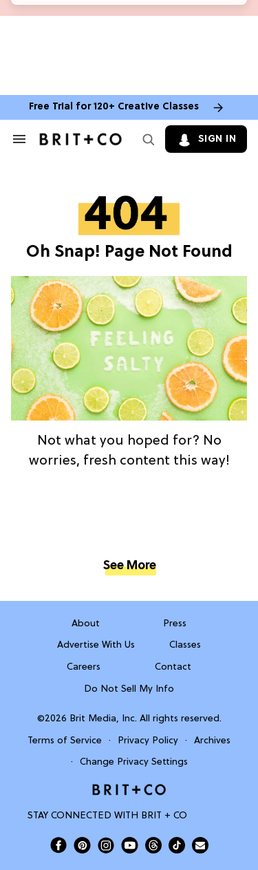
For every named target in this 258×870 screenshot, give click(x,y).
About (86, 624)
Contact (173, 667)
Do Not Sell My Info (129, 689)
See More (129, 566)
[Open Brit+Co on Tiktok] (177, 845)
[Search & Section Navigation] (19, 139)
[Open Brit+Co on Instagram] (106, 845)
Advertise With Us (96, 645)
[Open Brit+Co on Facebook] (58, 845)
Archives (212, 741)
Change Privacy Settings (134, 762)
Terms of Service (65, 741)
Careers (83, 667)
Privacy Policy (148, 741)
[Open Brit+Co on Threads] (153, 845)
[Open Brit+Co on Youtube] (129, 844)
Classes (185, 645)
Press (174, 624)
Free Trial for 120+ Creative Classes (114, 107)
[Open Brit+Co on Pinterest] (82, 844)
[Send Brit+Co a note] (200, 845)
